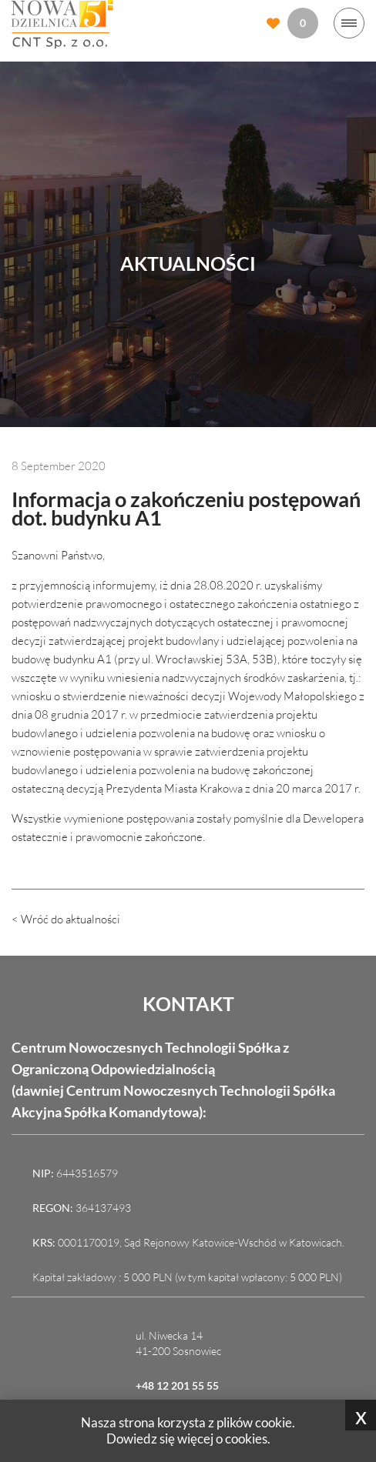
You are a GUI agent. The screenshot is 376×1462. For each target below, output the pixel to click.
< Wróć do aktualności (66, 919)
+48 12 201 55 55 (177, 1385)
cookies (246, 1438)
